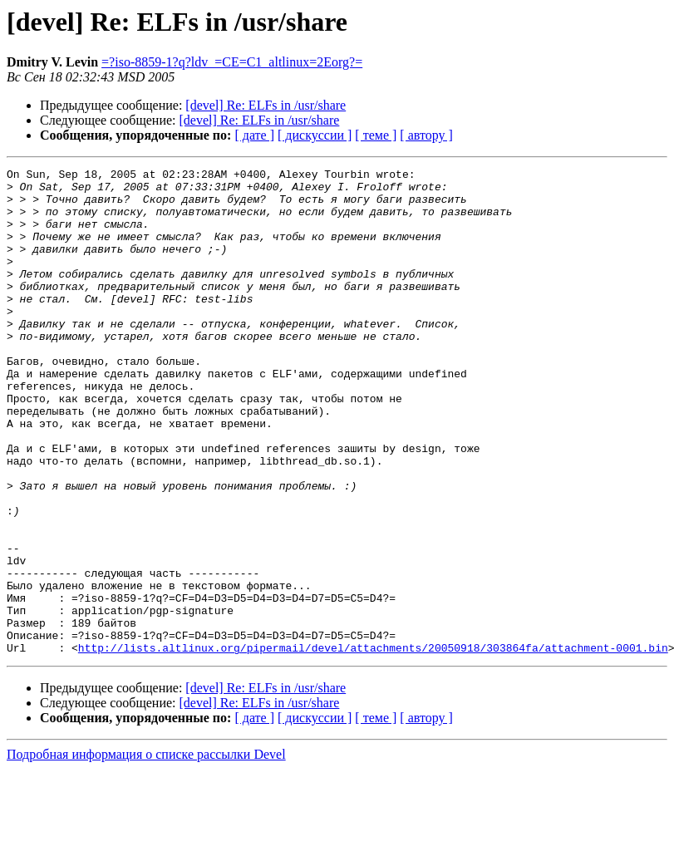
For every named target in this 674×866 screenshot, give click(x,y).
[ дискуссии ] (315, 135)
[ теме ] (375, 135)
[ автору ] (426, 135)
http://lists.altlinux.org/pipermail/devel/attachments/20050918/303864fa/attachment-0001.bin (373, 744)
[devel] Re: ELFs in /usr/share (265, 105)
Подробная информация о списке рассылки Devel (146, 851)
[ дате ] (254, 135)
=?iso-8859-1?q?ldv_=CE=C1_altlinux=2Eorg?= (231, 62)
